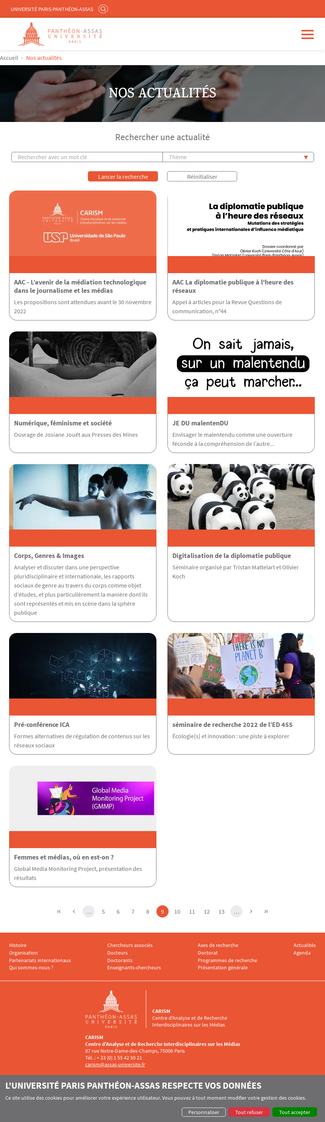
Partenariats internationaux (40, 960)
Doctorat (208, 953)
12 (208, 910)
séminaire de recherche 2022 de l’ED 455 (232, 724)
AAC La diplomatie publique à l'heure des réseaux (233, 286)
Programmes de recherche (227, 960)
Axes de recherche (218, 945)
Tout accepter (294, 1112)
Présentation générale (223, 967)
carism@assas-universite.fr (115, 1064)
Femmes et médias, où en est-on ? (64, 857)
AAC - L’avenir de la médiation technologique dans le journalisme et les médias (80, 286)
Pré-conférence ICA (41, 724)
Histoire (18, 945)
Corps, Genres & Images (49, 556)
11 (193, 910)
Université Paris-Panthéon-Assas (52, 9)
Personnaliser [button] (203, 1112)
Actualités (305, 945)
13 (223, 910)
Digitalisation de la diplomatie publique (231, 556)
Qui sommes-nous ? (31, 967)
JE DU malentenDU (200, 423)
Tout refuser (249, 1112)
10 (178, 910)
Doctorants (120, 960)
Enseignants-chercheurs (134, 967)
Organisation (23, 953)
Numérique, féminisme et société (63, 423)
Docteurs (117, 953)
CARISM (161, 1011)
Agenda (302, 953)
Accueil (9, 57)
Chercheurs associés (130, 945)
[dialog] (162, 1098)
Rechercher (104, 8)
